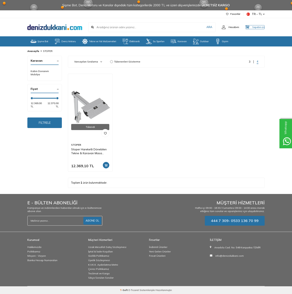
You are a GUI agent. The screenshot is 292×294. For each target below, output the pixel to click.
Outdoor (201, 41)
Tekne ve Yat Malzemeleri (99, 41)
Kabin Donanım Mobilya (40, 73)
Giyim (221, 41)
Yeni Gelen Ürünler (160, 251)
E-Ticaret (134, 290)
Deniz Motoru (65, 41)
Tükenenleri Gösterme (125, 61)
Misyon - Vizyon (36, 255)
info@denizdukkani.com (229, 255)
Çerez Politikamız (98, 268)
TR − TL (256, 14)
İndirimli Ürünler (158, 247)
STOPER (76, 144)
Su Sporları (155, 41)
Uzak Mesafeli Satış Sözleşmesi (107, 247)
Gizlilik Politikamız (98, 255)
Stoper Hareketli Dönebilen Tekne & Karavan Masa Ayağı (89, 151)
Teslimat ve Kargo (99, 273)
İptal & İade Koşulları (100, 251)
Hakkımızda (34, 247)
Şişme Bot (39, 41)
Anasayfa (33, 51)
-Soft (124, 290)
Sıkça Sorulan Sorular (101, 277)
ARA (201, 27)
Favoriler (233, 13)
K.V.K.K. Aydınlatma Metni (103, 264)
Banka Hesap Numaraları (42, 260)
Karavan (179, 41)
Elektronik (131, 41)
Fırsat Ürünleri (157, 255)
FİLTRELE (45, 123)
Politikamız (33, 251)
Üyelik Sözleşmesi (99, 260)
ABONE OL (92, 221)
